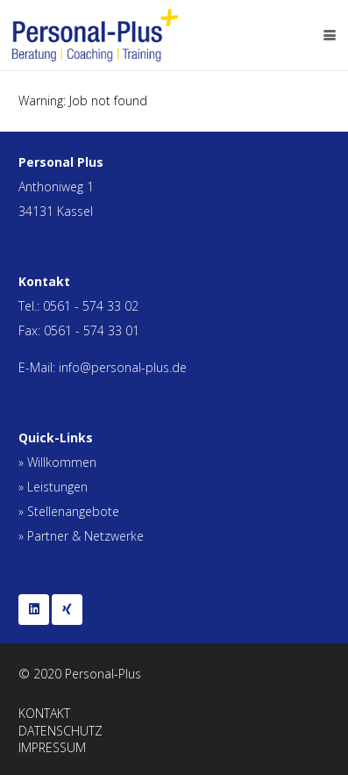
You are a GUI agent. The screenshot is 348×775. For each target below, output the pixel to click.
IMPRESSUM (52, 747)
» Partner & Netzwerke (81, 535)
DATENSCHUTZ (60, 730)
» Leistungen (53, 486)
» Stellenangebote (68, 511)
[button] (329, 35)
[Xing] (67, 609)
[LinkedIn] (33, 609)
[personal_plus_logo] (95, 35)
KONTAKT (44, 713)
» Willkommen (57, 462)
